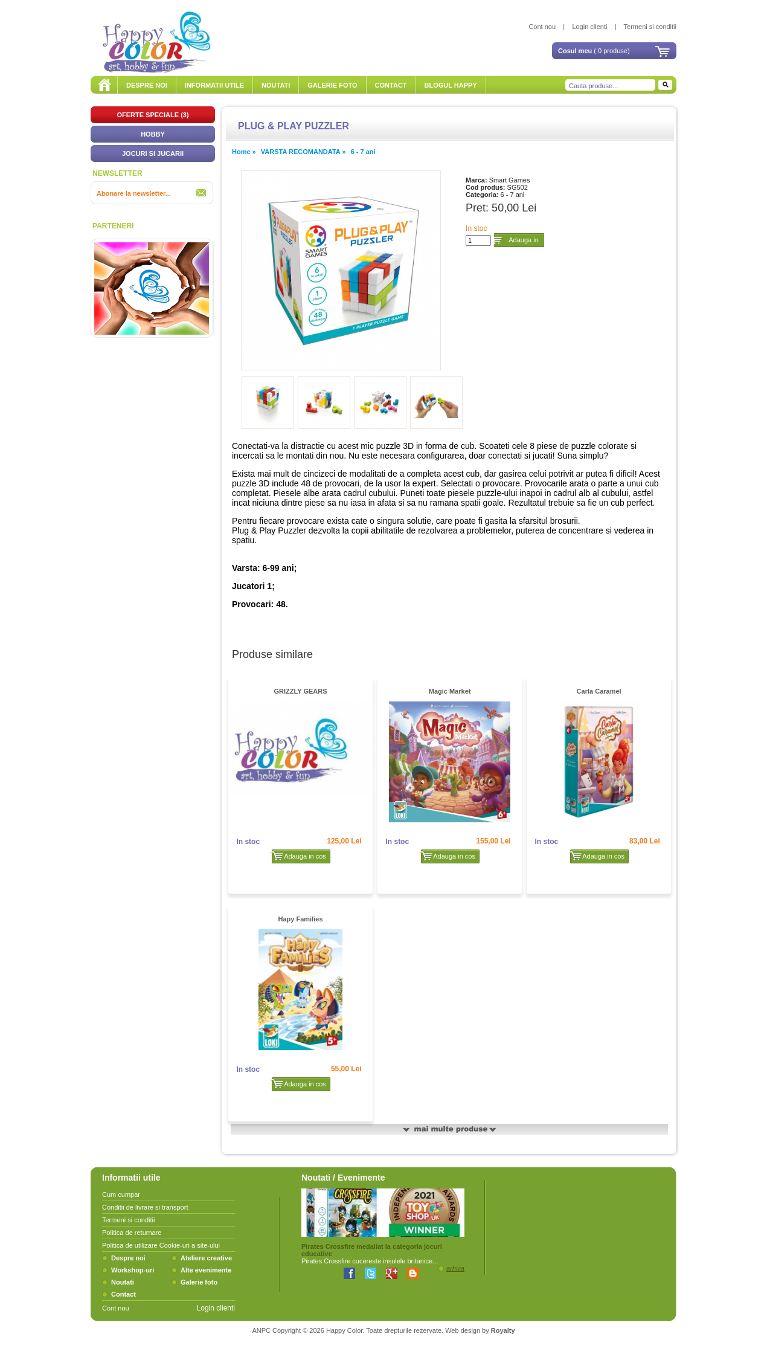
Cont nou (542, 26)
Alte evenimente (206, 1270)
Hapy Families (300, 919)
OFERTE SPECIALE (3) (152, 114)
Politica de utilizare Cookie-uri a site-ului (161, 1245)
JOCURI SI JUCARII (153, 153)
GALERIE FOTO (332, 85)
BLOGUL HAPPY (451, 85)
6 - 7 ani (363, 151)
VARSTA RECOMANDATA (301, 151)
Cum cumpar (121, 1194)
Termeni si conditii (650, 26)
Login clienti (589, 26)
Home (241, 151)
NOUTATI (276, 85)
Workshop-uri (132, 1270)
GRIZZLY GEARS (300, 691)
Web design (462, 1330)
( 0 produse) (594, 50)
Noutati (122, 1282)
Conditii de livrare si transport (145, 1207)
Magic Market (450, 691)
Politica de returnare (131, 1232)
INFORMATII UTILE (214, 85)
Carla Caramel (599, 691)
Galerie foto (199, 1282)
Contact (123, 1294)
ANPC (261, 1330)
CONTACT (391, 85)
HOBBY (153, 134)
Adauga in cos (524, 242)
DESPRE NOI (146, 85)
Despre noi (128, 1258)
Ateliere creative (206, 1258)
